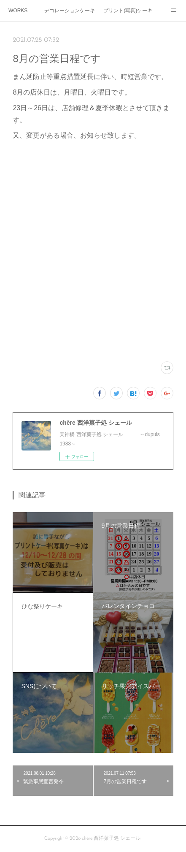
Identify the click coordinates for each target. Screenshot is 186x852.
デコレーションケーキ (69, 11)
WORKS (17, 11)
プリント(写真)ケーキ (127, 11)
